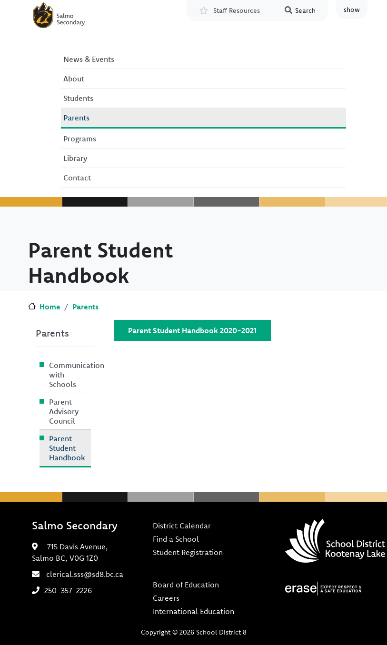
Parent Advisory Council (64, 411)
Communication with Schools (70, 374)
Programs (79, 138)
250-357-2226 (68, 590)
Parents (76, 117)
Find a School (176, 539)
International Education (193, 611)
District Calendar (182, 525)
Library (75, 158)
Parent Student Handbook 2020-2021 (192, 330)
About (73, 78)
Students (78, 98)
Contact (77, 177)
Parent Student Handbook (67, 448)
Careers (166, 598)
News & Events (88, 59)
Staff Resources (236, 10)
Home (50, 306)
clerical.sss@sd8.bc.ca (84, 574)
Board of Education (186, 584)
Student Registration (188, 552)
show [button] (352, 9)
